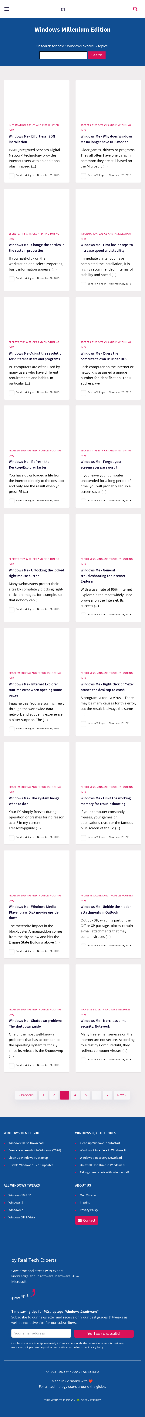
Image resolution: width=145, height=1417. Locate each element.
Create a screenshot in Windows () (34, 1150)
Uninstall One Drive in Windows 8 (102, 1165)
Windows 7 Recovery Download (101, 1157)
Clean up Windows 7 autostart (100, 1143)
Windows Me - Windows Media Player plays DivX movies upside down (34, 912)
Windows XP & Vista (21, 1217)
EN (63, 9)
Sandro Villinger (25, 175)
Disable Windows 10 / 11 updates (30, 1165)
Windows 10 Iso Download (26, 1143)
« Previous (26, 1095)
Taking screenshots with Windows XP (104, 1172)
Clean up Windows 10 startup (28, 1157)
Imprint (85, 1202)
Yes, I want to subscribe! (103, 1333)
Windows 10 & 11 (20, 1195)
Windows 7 (15, 1210)
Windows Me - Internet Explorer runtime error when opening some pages (35, 689)
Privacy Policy (89, 1210)
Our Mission (88, 1195)
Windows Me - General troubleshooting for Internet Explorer (103, 575)
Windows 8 (15, 1202)
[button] (86, 1220)
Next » (121, 1095)
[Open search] (135, 8)
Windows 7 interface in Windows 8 (103, 1150)
